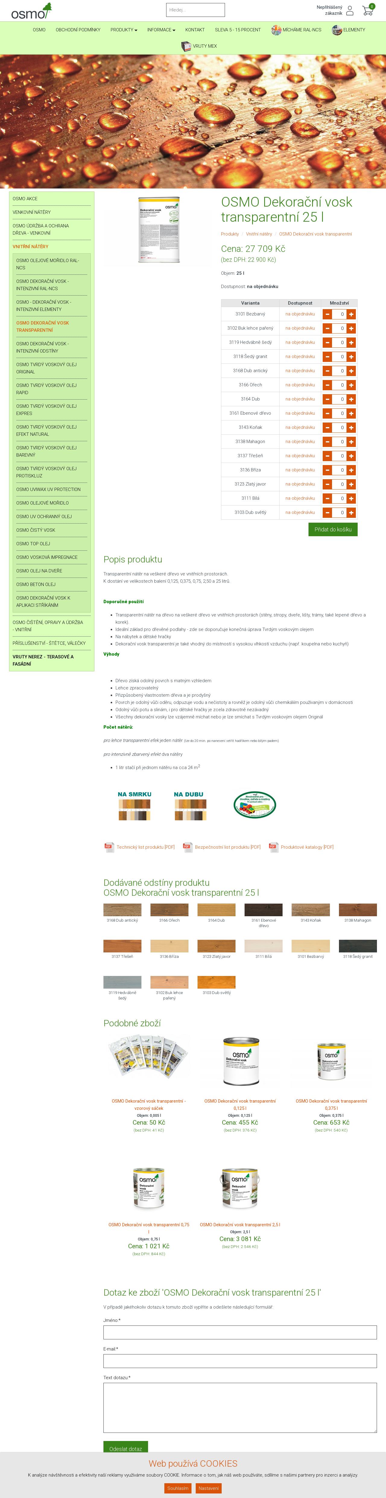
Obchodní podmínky (78, 30)
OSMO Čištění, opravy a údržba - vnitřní (48, 626)
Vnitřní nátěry (30, 246)
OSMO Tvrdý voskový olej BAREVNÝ (46, 451)
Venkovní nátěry (32, 212)
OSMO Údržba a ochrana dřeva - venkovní (41, 229)
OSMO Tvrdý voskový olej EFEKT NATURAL (46, 430)
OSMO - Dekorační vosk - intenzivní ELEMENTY (43, 305)
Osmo (39, 30)
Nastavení (209, 1488)
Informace (161, 30)
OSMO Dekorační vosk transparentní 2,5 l (240, 1224)
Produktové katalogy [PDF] (301, 847)
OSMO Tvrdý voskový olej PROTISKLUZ (46, 472)
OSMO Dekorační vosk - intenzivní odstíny (42, 347)
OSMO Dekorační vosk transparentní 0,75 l (149, 1228)
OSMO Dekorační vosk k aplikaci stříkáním (43, 601)
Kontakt (195, 30)
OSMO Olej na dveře (39, 571)
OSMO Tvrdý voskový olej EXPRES (46, 410)
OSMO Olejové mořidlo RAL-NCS (47, 264)
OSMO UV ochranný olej (44, 516)
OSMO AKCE (25, 198)
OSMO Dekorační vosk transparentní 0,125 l (240, 1104)
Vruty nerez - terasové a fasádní (43, 660)
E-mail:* (110, 1349)
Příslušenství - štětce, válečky (49, 643)
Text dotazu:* (117, 1377)
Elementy (348, 30)
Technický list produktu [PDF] (139, 847)
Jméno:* (112, 1320)
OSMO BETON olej (35, 584)
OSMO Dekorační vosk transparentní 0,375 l (331, 1104)
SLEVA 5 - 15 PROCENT (238, 30)
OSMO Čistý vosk (35, 530)
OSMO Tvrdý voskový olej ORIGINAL (46, 368)
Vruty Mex (199, 46)
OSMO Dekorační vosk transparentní (42, 326)
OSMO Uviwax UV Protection (48, 489)
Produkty (124, 30)
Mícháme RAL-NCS (296, 30)
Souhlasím (177, 1488)
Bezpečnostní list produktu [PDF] (221, 847)
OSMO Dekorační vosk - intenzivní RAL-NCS (42, 285)
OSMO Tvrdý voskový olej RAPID (46, 389)
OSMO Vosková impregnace (47, 557)
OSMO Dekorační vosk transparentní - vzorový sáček (149, 1104)
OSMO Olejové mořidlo (42, 503)
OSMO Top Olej (33, 543)
